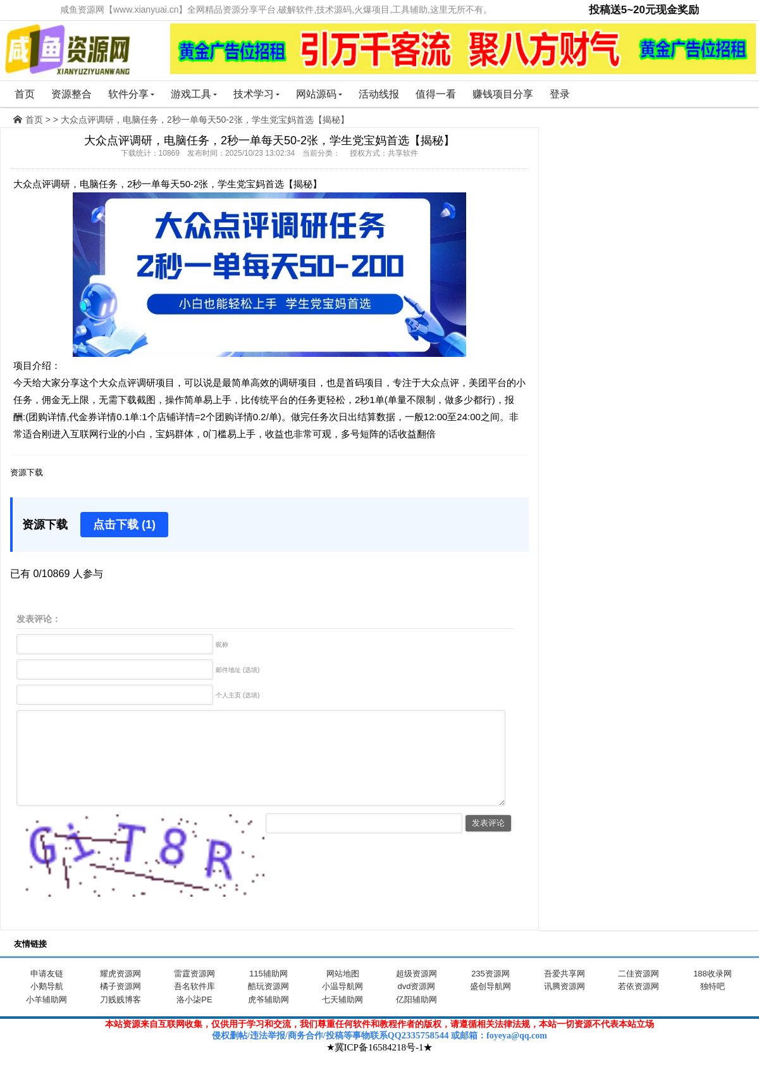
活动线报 (379, 94)
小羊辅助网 (46, 1018)
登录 (560, 94)
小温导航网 (342, 1005)
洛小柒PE (194, 1018)
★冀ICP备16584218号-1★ (379, 1066)
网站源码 (319, 94)
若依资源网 (638, 1005)
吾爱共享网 (564, 992)
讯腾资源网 (564, 1005)
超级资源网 (416, 992)
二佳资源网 (638, 992)
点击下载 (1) (124, 524)
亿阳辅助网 (416, 1018)
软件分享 (131, 94)
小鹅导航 (46, 1005)
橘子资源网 (120, 1005)
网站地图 (342, 992)
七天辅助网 (342, 1018)
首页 (25, 94)
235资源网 (490, 992)
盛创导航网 (490, 1005)
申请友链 (46, 992)
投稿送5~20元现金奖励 (644, 10)
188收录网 (712, 992)
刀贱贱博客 (120, 1018)
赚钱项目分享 (502, 94)
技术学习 (256, 94)
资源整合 (71, 94)
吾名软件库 (194, 1005)
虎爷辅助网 (268, 1018)
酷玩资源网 (268, 1005)
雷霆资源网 (194, 992)
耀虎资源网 (120, 992)
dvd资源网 (417, 1005)
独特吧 (712, 1005)
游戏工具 (194, 94)
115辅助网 (268, 992)
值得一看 (436, 94)
